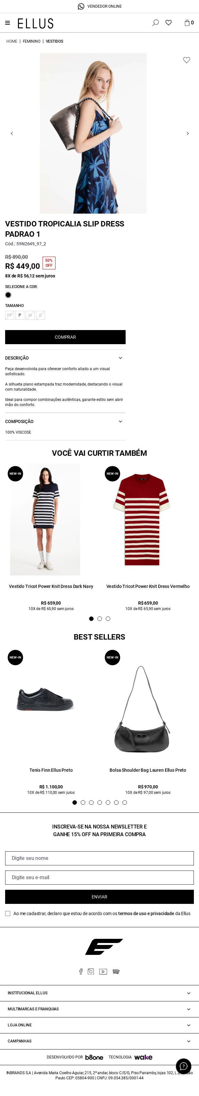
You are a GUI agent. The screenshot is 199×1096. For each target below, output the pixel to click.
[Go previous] (11, 133)
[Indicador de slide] (91, 618)
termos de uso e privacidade (146, 913)
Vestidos (54, 41)
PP (9, 315)
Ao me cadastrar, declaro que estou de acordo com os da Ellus (101, 913)
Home (11, 41)
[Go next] (187, 133)
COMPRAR (65, 337)
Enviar (99, 896)
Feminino (31, 41)
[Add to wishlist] (186, 60)
